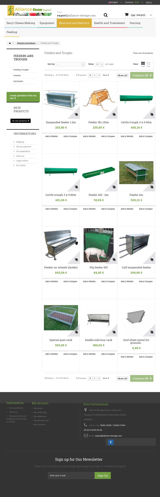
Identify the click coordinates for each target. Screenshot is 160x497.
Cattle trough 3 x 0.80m (60, 194)
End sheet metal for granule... (136, 341)
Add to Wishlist (51, 136)
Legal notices (22, 161)
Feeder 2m (136, 194)
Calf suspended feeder (136, 267)
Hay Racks (18, 81)
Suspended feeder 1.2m (61, 122)
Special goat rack (61, 340)
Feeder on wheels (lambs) (61, 267)
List (148, 64)
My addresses (40, 428)
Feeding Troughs (21, 69)
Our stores (21, 165)
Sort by (51, 64)
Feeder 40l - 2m (99, 194)
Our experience (23, 151)
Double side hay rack (98, 340)
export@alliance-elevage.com (108, 452)
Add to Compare (70, 136)
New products (21, 109)
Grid (143, 64)
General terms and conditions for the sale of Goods (16, 430)
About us (20, 156)
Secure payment (23, 146)
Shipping (20, 142)
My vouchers (39, 436)
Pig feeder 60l (99, 267)
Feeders (17, 75)
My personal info (41, 432)
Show (91, 64)
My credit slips (40, 424)
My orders (38, 420)
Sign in (149, 2)
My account (40, 415)
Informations (25, 133)
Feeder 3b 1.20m (98, 122)
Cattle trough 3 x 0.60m (136, 122)
